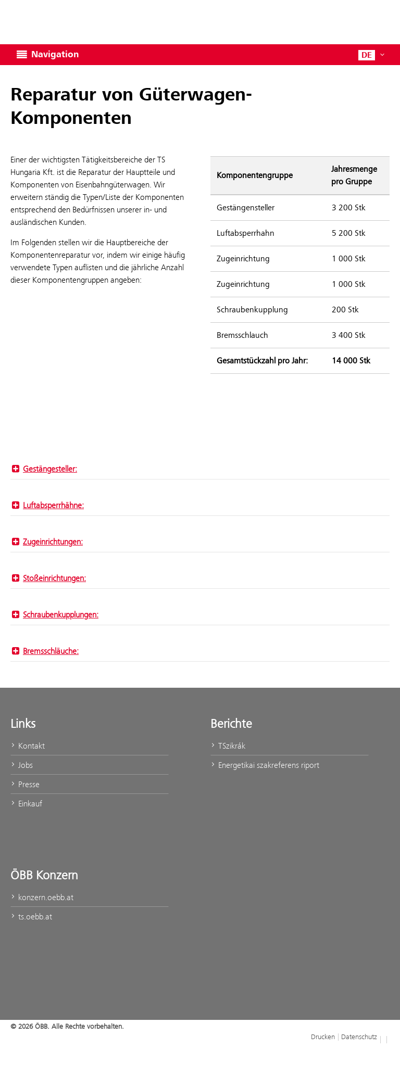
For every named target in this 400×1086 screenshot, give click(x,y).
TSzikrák (227, 746)
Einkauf (26, 804)
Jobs (21, 765)
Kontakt (27, 746)
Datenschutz (359, 1036)
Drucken (323, 1036)
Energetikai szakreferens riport (264, 765)
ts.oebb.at (31, 916)
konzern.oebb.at (41, 897)
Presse (25, 784)
